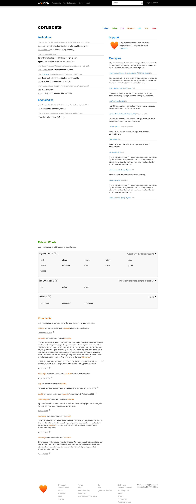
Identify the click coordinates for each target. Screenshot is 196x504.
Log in (40, 247)
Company (62, 485)
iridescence (86, 357)
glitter (130, 260)
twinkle (43, 271)
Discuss (131, 28)
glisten (108, 260)
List (122, 28)
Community (56, 3)
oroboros (41, 328)
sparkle (130, 266)
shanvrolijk (42, 416)
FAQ (60, 496)
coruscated (45, 303)
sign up (48, 247)
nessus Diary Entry (115, 180)
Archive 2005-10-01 (115, 152)
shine (108, 266)
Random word (84, 3)
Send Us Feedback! (125, 488)
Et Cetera (122, 485)
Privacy (120, 496)
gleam (64, 260)
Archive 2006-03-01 (115, 126)
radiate (43, 266)
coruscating (88, 303)
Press (60, 490)
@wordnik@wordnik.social (87, 496)
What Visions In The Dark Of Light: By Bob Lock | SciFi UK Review (129, 73)
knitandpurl (42, 338)
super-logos (42, 374)
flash (42, 260)
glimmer (87, 260)
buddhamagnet (43, 399)
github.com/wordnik (105, 490)
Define (105, 28)
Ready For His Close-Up (117, 101)
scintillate (66, 266)
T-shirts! (61, 499)
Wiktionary (45, 74)
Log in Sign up (152, 3)
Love (154, 28)
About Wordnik (63, 488)
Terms (120, 493)
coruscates (66, 303)
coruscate (124, 48)
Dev (99, 485)
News (80, 485)
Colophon (61, 493)
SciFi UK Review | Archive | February (121, 88)
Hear (146, 28)
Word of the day (70, 3)
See (139, 28)
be (42, 287)
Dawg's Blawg (114, 139)
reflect (64, 287)
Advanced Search (124, 502)
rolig (39, 384)
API (99, 488)
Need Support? (123, 490)
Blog (80, 488)
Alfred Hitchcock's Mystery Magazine (120, 170)
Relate (114, 28)
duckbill (40, 394)
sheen (86, 266)
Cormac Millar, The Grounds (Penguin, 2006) (123, 114)
